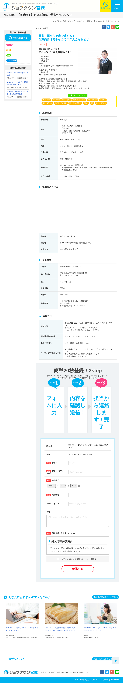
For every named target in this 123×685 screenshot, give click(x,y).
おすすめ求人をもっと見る (105, 599)
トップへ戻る (115, 660)
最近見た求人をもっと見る (105, 661)
